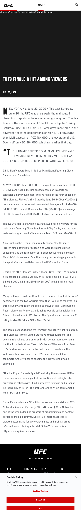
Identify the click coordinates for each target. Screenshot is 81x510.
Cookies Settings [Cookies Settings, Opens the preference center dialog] (40, 493)
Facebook (28, 473)
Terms (61, 473)
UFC (9, 469)
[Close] (76, 479)
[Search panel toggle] (76, 4)
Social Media (30, 469)
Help (43, 469)
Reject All (40, 502)
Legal (61, 469)
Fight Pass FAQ (48, 473)
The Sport (11, 473)
